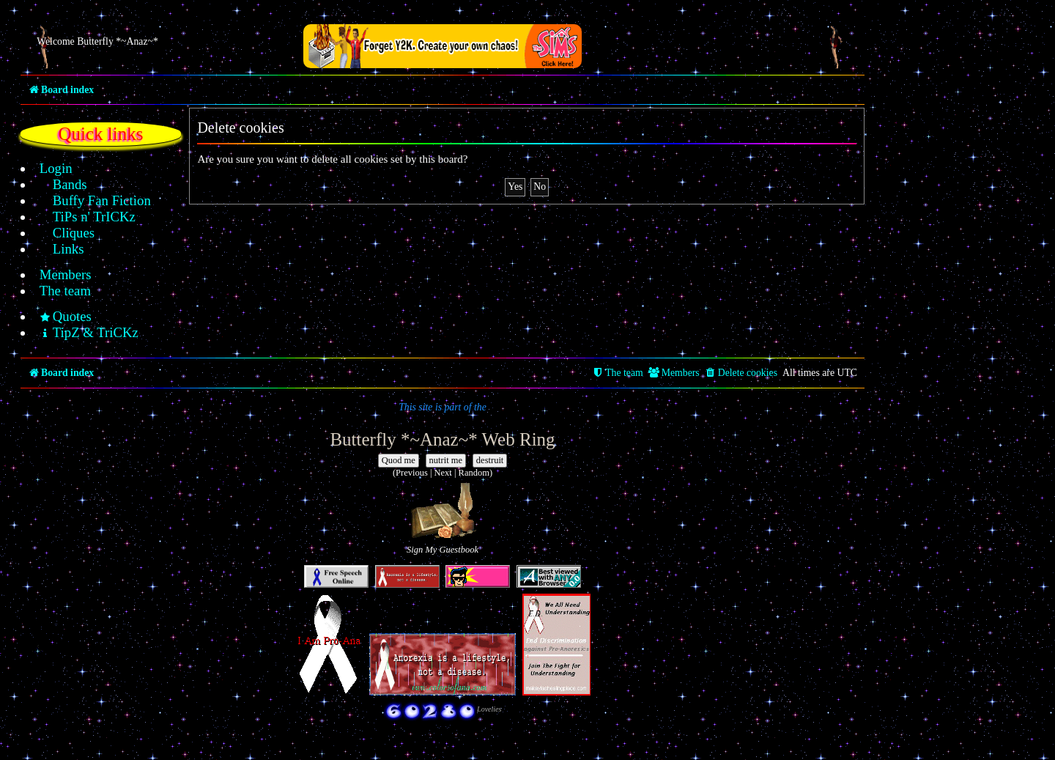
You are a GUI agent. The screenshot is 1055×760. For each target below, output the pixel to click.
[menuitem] (48, 169)
